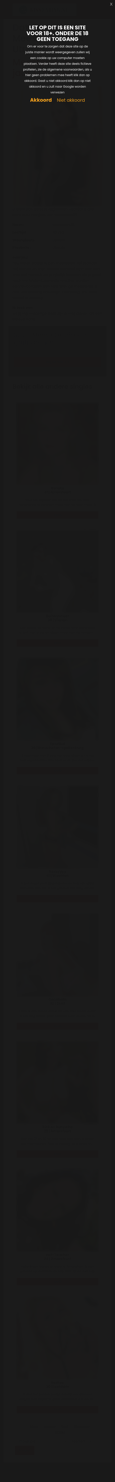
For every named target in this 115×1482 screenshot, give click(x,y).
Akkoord (41, 100)
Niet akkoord (71, 100)
